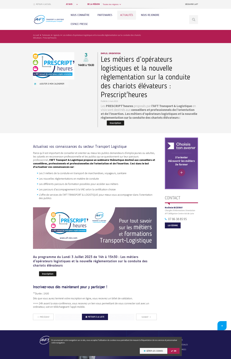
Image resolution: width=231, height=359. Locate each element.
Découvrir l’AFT (191, 4)
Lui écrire (173, 225)
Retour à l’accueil (42, 4)
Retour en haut (222, 325)
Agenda (56, 35)
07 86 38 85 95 (177, 219)
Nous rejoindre (150, 15)
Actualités (126, 15)
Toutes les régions (110, 4)
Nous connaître (80, 15)
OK (175, 351)
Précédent (45, 317)
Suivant (145, 317)
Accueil (36, 35)
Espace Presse (79, 24)
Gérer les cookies (154, 351)
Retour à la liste (96, 317)
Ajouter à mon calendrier (52, 84)
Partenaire (46, 35)
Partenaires (105, 15)
